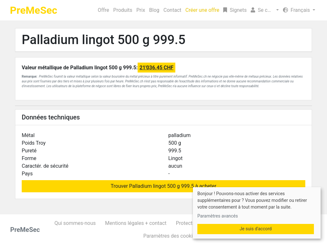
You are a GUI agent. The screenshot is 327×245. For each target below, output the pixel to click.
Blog (154, 10)
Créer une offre (202, 10)
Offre (103, 10)
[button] (265, 10)
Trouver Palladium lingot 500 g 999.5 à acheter (164, 186)
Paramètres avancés (217, 215)
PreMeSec (33, 10)
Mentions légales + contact (135, 223)
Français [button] (297, 10)
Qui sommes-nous (74, 223)
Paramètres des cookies (170, 236)
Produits (123, 10)
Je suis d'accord (255, 228)
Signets (235, 10)
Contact (172, 10)
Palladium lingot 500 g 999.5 (104, 39)
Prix (140, 10)
